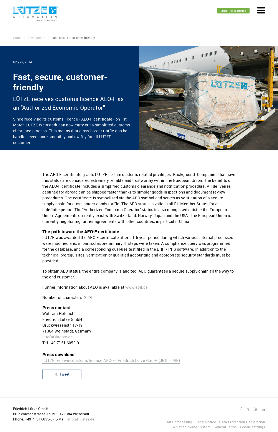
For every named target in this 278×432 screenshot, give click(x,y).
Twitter (248, 410)
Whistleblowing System (191, 427)
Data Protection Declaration (242, 422)
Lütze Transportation (233, 10)
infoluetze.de (57, 336)
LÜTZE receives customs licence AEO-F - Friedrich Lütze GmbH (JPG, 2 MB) (111, 360)
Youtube (255, 409)
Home (19, 38)
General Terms (225, 427)
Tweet (62, 375)
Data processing (179, 422)
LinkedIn (263, 409)
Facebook (241, 409)
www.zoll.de (136, 287)
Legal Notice (205, 422)
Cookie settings (252, 427)
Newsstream (38, 38)
